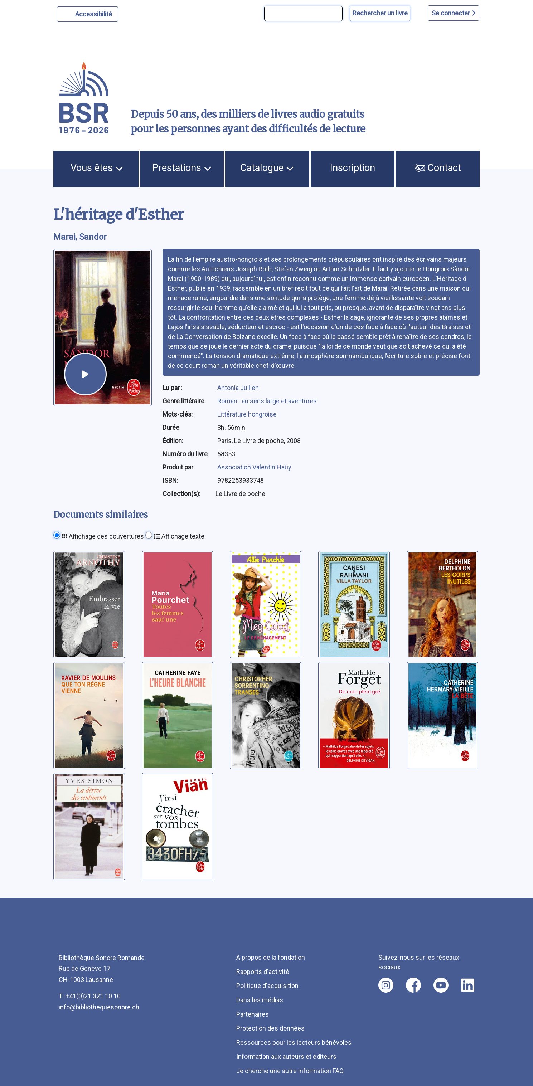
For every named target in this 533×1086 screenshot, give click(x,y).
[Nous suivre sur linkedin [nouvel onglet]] (467, 985)
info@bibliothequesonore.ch (99, 1007)
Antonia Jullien (238, 387)
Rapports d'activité (262, 971)
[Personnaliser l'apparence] (87, 14)
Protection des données (270, 1028)
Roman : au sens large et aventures (267, 401)
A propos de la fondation (270, 957)
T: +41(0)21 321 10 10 (90, 996)
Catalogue (267, 168)
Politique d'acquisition (267, 985)
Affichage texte (179, 536)
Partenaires (252, 1014)
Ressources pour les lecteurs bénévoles (294, 1042)
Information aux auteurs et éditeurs (286, 1056)
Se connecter (453, 13)
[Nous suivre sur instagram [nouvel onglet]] (385, 985)
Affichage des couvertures (103, 536)
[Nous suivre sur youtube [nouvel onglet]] (441, 985)
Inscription (352, 168)
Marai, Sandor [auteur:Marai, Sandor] (80, 237)
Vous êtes (97, 168)
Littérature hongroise (247, 414)
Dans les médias (259, 1000)
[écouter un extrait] (85, 374)
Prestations (182, 168)
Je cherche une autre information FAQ (290, 1071)
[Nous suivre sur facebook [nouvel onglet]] (413, 985)
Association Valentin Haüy (254, 467)
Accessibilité (94, 13)
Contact (438, 168)
